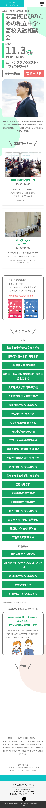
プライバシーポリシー (27, 794)
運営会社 (13, 794)
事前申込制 (34, 73)
